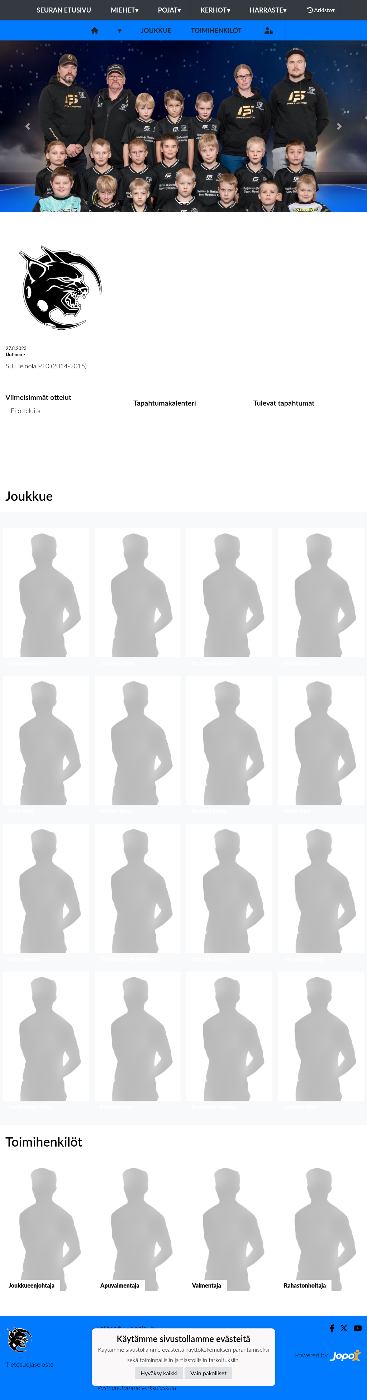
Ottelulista (23, 438)
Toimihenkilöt (216, 30)
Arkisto (321, 10)
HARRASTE (268, 10)
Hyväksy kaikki (158, 1373)
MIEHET (124, 10)
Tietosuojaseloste (29, 1364)
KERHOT (215, 10)
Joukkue (156, 30)
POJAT (169, 10)
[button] (27, 126)
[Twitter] (341, 1328)
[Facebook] (329, 1328)
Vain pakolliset (208, 1373)
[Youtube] (355, 1328)
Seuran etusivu (64, 10)
